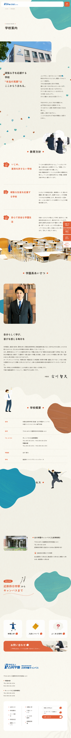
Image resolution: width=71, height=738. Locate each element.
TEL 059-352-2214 (9, 683)
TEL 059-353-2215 (9, 693)
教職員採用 (29, 722)
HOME (6, 8)
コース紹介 (13, 715)
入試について (29, 711)
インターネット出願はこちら (67, 231)
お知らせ (13, 707)
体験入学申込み (67, 224)
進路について (12, 724)
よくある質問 (29, 717)
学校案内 (13, 710)
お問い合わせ (67, 237)
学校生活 (13, 719)
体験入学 (29, 707)
